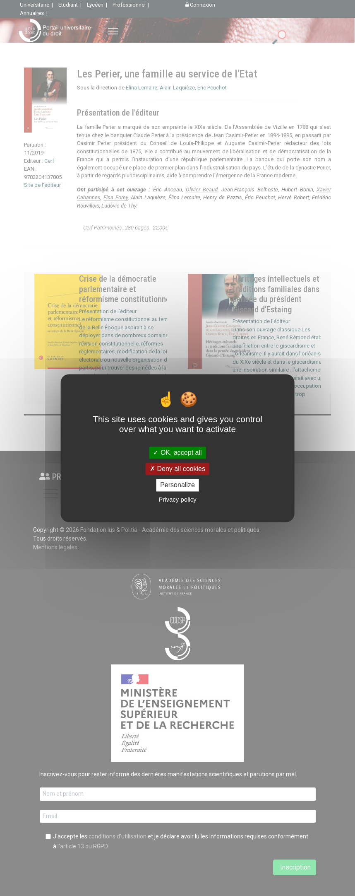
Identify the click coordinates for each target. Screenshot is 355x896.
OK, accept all (177, 452)
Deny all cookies (177, 469)
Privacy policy (177, 499)
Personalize (177, 485)
